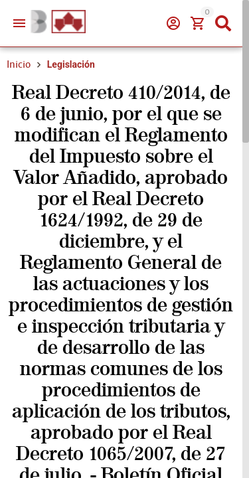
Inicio (19, 64)
